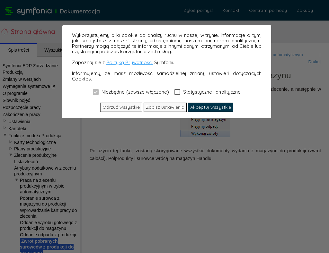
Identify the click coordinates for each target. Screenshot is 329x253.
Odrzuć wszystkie (121, 107)
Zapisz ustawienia (165, 107)
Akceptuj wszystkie (210, 107)
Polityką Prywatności (129, 62)
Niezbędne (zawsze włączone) (131, 92)
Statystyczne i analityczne (207, 92)
